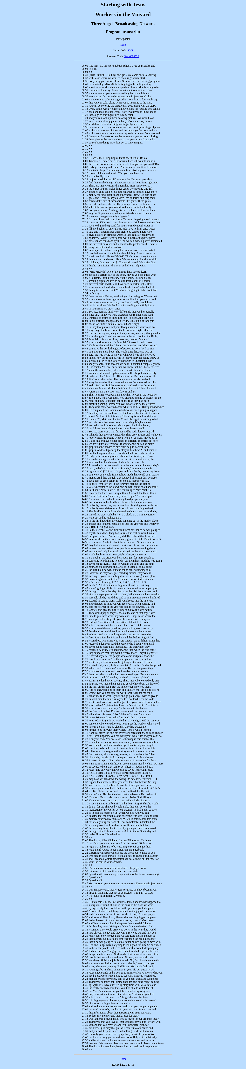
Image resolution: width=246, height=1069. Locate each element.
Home (123, 44)
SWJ (130, 50)
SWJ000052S (131, 56)
